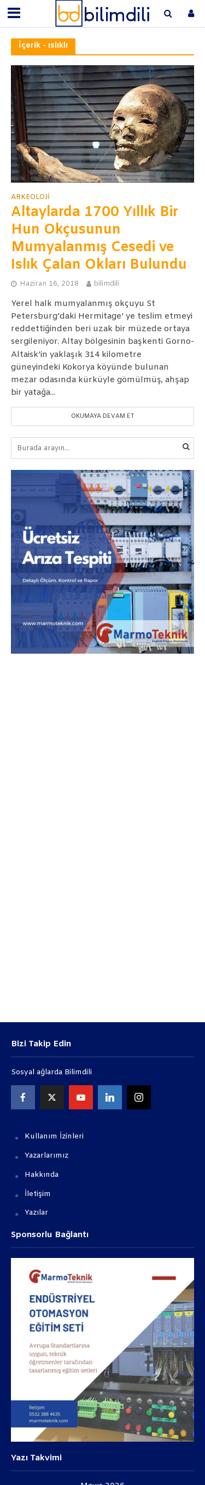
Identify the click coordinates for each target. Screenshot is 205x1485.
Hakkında (41, 1175)
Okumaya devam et (102, 416)
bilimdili (106, 283)
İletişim (38, 1194)
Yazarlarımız (46, 1155)
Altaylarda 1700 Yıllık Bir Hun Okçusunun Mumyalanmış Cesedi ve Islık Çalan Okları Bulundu (99, 239)
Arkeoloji (30, 197)
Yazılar (36, 1212)
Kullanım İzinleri (54, 1136)
